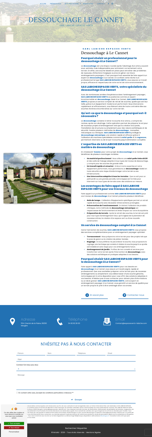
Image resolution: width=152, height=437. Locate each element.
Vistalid (56, 432)
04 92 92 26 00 (74, 325)
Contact (101, 4)
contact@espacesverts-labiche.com (131, 321)
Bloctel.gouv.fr (105, 416)
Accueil (43, 4)
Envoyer (78, 399)
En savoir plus (94, 295)
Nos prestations (72, 4)
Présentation (55, 4)
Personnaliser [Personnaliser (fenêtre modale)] (14, 432)
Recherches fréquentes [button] (76, 428)
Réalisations (88, 4)
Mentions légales (93, 432)
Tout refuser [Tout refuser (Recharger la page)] (14, 428)
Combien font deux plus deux (27, 365)
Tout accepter (14, 423)
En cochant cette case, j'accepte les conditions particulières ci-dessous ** (45, 393)
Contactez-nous (133, 295)
